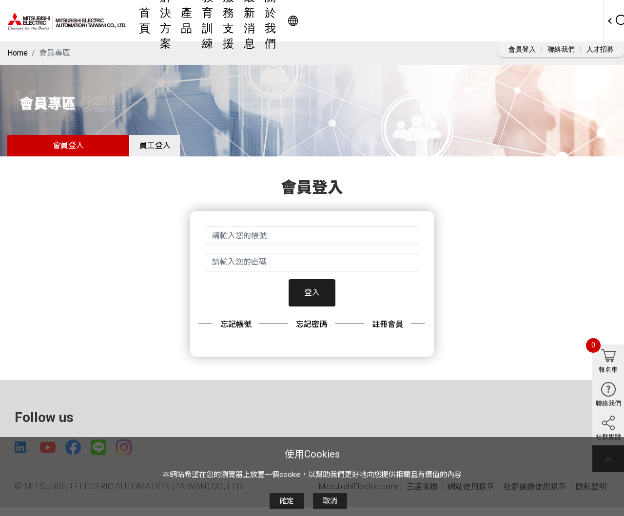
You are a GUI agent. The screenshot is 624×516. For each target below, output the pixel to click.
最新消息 (415, 21)
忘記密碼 (311, 330)
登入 (312, 298)
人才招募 (600, 49)
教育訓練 (326, 21)
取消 (330, 501)
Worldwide (568, 20)
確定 (286, 501)
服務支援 (371, 21)
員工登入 (160, 148)
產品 (290, 21)
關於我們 (460, 21)
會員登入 (522, 49)
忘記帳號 (236, 330)
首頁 (218, 21)
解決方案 (254, 21)
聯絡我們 (561, 49)
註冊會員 (387, 330)
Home (17, 52)
